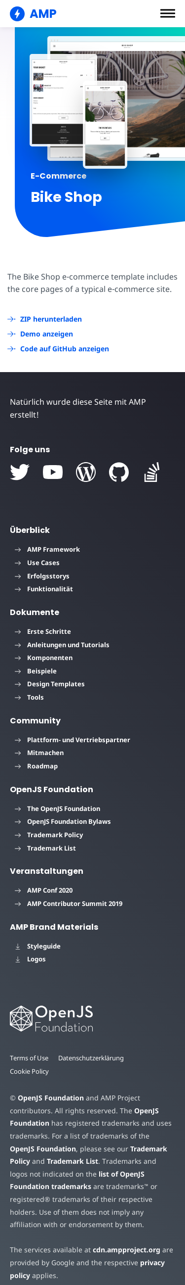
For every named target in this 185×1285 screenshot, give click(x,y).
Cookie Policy (29, 1058)
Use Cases (37, 549)
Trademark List (45, 835)
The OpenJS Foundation (57, 795)
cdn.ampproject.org (123, 1237)
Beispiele (36, 658)
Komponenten (44, 645)
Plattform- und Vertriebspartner (72, 726)
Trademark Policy (49, 821)
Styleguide (38, 933)
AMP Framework (47, 536)
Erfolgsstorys (42, 563)
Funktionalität (44, 576)
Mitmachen (39, 740)
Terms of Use (29, 1045)
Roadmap (36, 753)
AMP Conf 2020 (44, 877)
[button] (167, 13)
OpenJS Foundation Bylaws (63, 809)
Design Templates (50, 671)
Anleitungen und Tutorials (62, 631)
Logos (30, 946)
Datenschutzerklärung (92, 1045)
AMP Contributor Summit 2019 (68, 890)
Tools (29, 684)
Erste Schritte (43, 618)
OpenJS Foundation (50, 1085)
